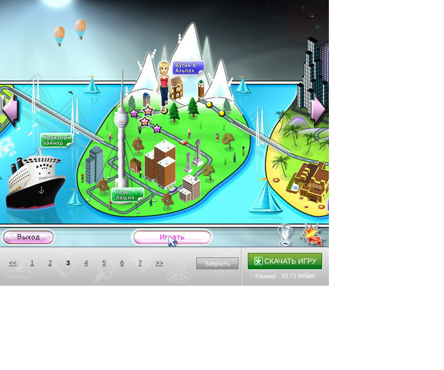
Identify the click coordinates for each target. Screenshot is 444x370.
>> (159, 263)
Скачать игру (285, 261)
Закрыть (217, 263)
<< (12, 263)
